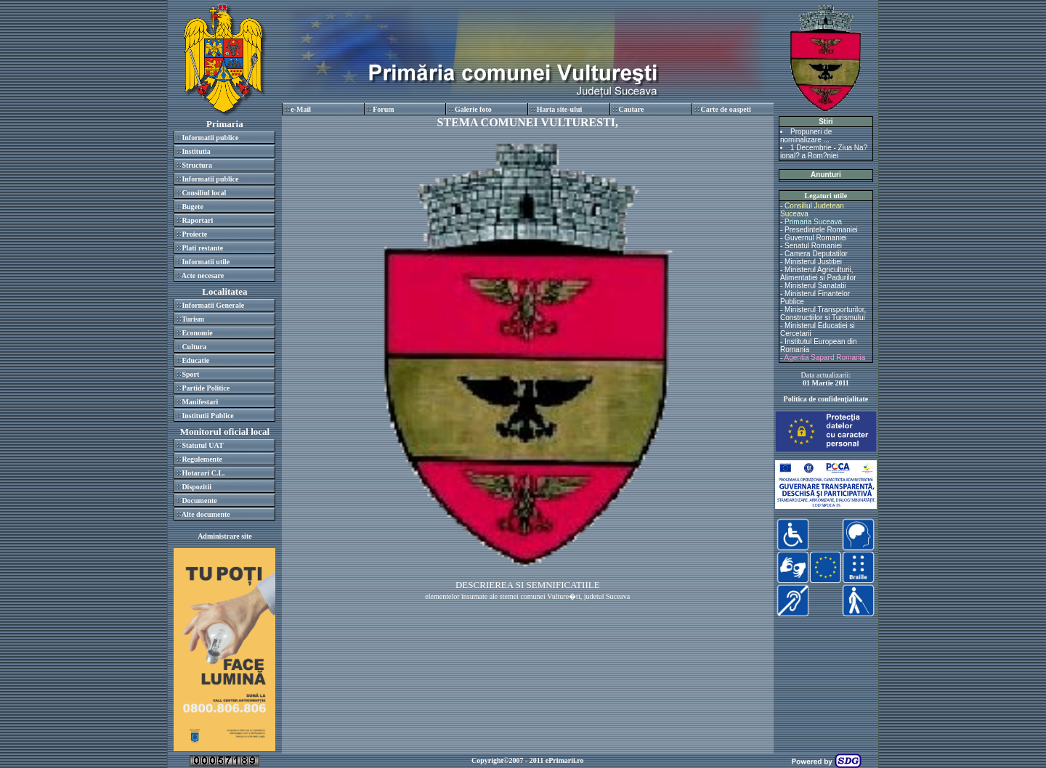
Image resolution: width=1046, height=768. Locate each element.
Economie (197, 333)
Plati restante (202, 248)
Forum (383, 109)
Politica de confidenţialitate (826, 399)
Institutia (196, 151)
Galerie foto (473, 109)
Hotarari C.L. (203, 473)
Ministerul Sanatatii (815, 286)
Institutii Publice (207, 416)
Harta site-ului (560, 109)
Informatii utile (206, 262)
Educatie (195, 360)
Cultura (194, 347)
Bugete (192, 207)
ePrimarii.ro (565, 760)
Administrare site (225, 536)
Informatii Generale (213, 305)
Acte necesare (203, 275)
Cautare (631, 109)
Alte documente (206, 514)
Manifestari (200, 402)
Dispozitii (196, 487)
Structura (197, 165)
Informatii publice (210, 138)
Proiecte (194, 234)
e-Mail (301, 109)
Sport (190, 374)
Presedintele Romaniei (821, 230)
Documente (199, 500)
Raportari (197, 220)
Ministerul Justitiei (813, 262)
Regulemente (202, 459)
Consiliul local (204, 193)
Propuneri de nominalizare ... (806, 136)
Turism (193, 319)
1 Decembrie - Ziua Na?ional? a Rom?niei (823, 152)
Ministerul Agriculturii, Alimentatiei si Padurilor (818, 274)
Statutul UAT (202, 445)
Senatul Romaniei (813, 246)
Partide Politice (206, 388)
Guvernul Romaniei (815, 238)
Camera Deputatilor (816, 254)
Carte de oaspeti (725, 109)
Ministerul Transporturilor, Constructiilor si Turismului (823, 314)
